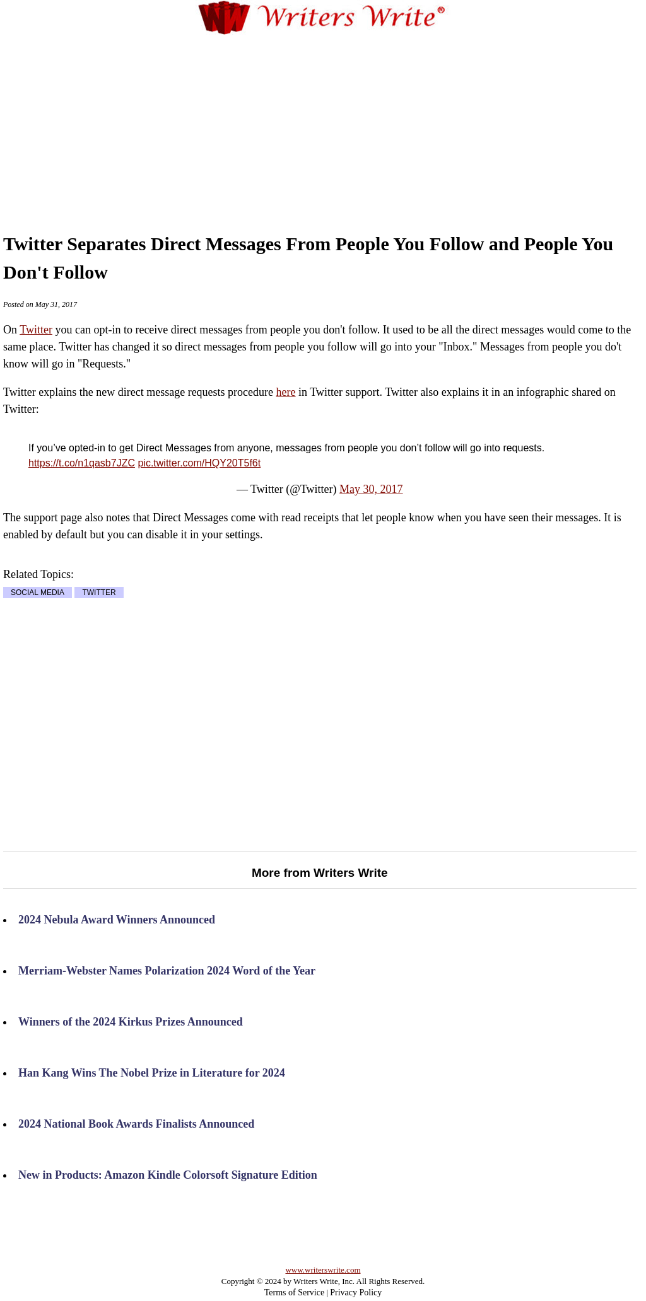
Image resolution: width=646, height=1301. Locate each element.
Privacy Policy (356, 1292)
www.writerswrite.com (322, 1270)
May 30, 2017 (371, 489)
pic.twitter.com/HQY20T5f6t (199, 463)
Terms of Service (294, 1292)
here (286, 392)
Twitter (36, 329)
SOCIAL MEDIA (37, 592)
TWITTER (98, 592)
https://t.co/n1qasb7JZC (81, 463)
